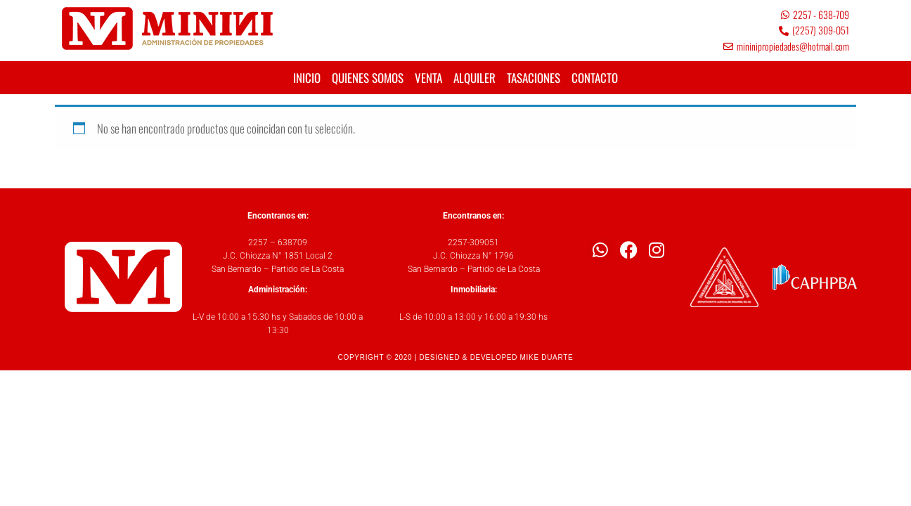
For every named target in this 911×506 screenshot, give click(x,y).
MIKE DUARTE (547, 357)
